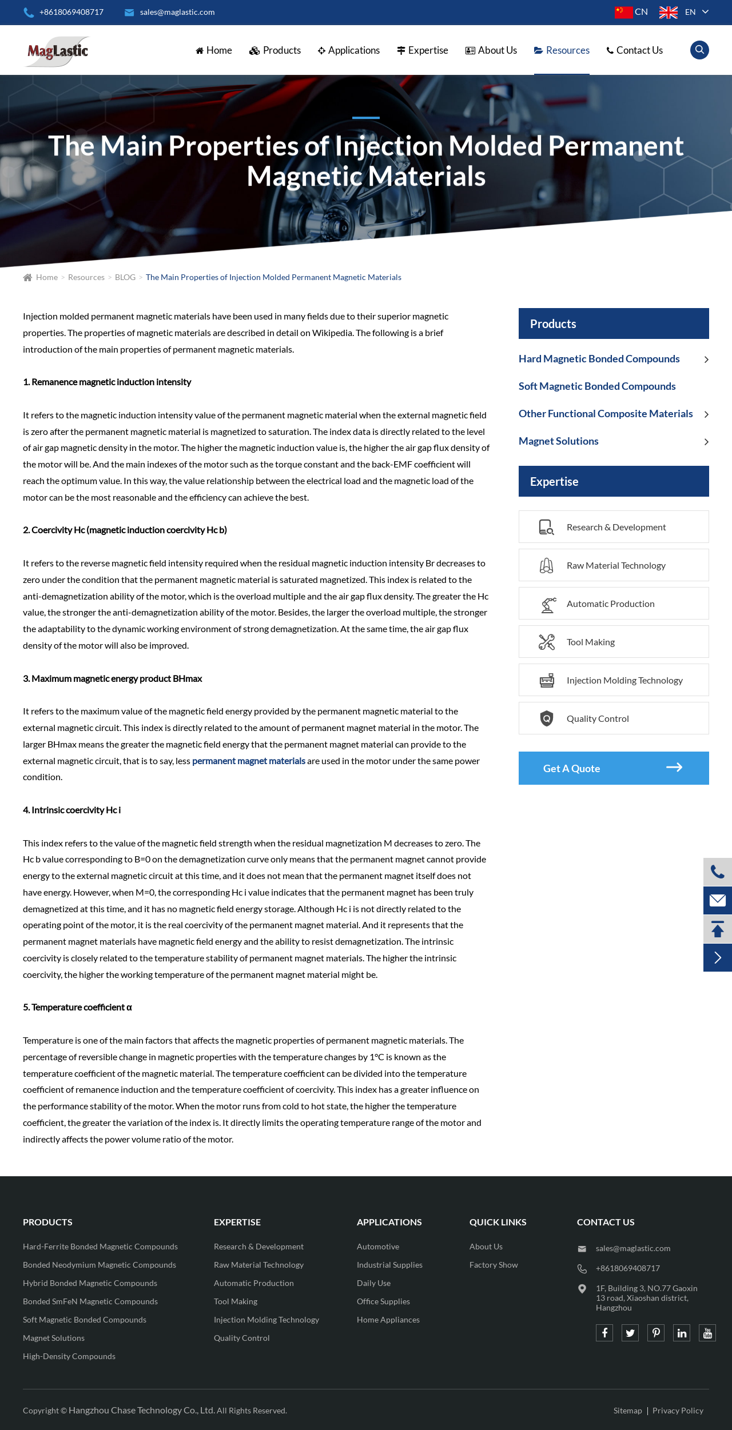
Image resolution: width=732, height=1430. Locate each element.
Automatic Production (597, 606)
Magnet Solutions (559, 440)
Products (275, 50)
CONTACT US (606, 1221)
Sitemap (628, 1410)
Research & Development (602, 527)
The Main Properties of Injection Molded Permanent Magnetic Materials (273, 277)
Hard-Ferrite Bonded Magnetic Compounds (100, 1246)
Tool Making (577, 642)
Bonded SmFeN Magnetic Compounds (90, 1301)
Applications (349, 50)
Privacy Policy (678, 1410)
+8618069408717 (63, 12)
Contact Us (635, 50)
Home (214, 50)
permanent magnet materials (248, 760)
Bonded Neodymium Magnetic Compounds (99, 1264)
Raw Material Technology (602, 566)
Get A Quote (612, 767)
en (690, 12)
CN (631, 11)
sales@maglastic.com (633, 1248)
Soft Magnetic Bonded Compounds (597, 386)
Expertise (422, 50)
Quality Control (584, 719)
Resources (562, 50)
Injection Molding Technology (611, 681)
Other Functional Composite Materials (606, 413)
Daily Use (374, 1283)
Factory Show (494, 1264)
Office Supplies (383, 1301)
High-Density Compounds (69, 1356)
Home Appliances (388, 1319)
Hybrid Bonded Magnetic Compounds (90, 1283)
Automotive (378, 1246)
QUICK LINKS (498, 1221)
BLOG (125, 277)
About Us (491, 50)
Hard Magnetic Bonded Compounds (599, 358)
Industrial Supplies (390, 1264)
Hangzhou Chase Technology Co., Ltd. (142, 1409)
